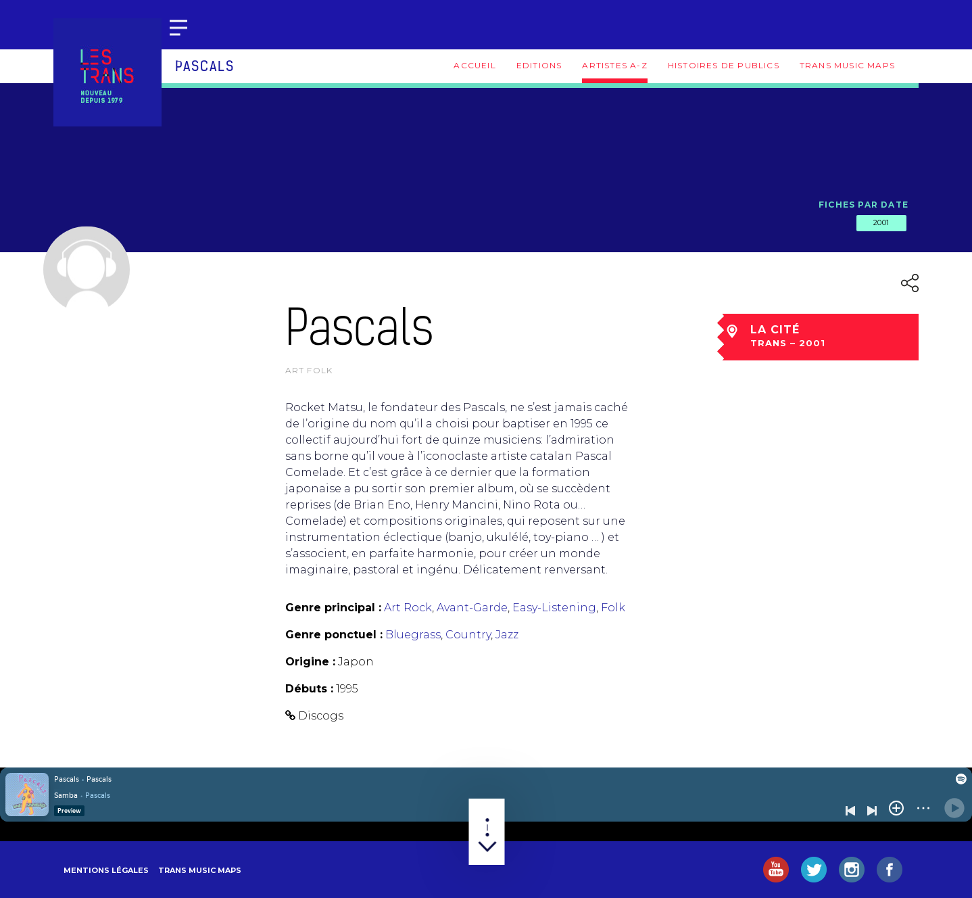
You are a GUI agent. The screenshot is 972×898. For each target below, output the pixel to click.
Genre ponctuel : (334, 634)
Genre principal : (333, 607)
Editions (539, 65)
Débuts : (309, 688)
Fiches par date (863, 204)
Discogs (320, 715)
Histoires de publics (723, 65)
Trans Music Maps (847, 65)
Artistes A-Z (614, 65)
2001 (881, 222)
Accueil (474, 65)
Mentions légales (106, 870)
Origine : (310, 661)
